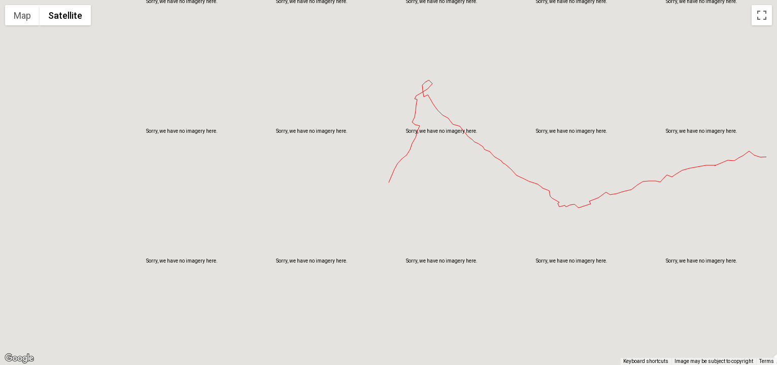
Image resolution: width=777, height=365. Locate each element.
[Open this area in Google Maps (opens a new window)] (19, 358)
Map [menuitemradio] (22, 15)
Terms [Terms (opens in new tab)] (766, 361)
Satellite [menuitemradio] (65, 15)
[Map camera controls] (762, 306)
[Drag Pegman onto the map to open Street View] (762, 343)
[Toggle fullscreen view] (762, 15)
